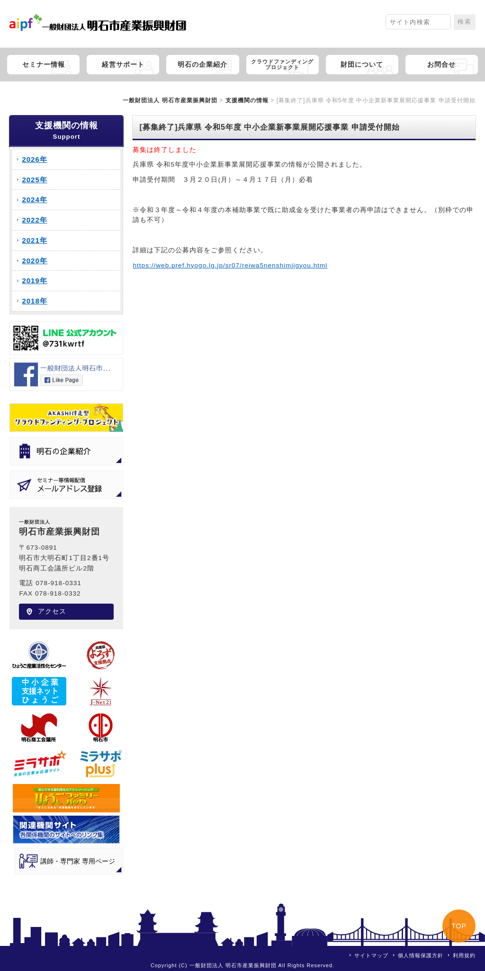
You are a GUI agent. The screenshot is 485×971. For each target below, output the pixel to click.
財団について (362, 64)
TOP (459, 926)
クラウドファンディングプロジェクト (282, 65)
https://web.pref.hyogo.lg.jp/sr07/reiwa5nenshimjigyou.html (230, 265)
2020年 (34, 261)
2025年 (34, 180)
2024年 (34, 200)
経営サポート (123, 64)
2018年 (34, 301)
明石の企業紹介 (202, 64)
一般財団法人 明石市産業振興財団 (170, 100)
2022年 (34, 220)
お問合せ (441, 64)
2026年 (34, 159)
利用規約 (464, 955)
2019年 (34, 280)
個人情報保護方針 (420, 955)
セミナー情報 (43, 64)
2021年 (34, 240)
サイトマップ (371, 955)
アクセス (52, 611)
